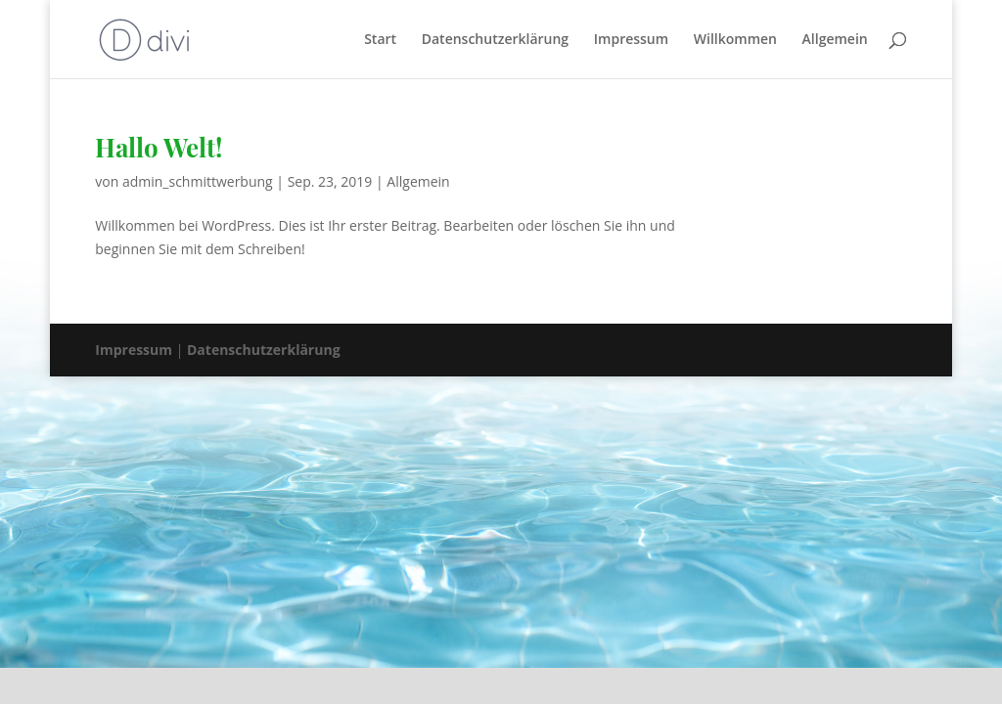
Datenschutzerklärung (495, 40)
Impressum (631, 40)
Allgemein (835, 40)
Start (380, 40)
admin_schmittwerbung (197, 181)
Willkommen (735, 40)
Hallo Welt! (158, 147)
